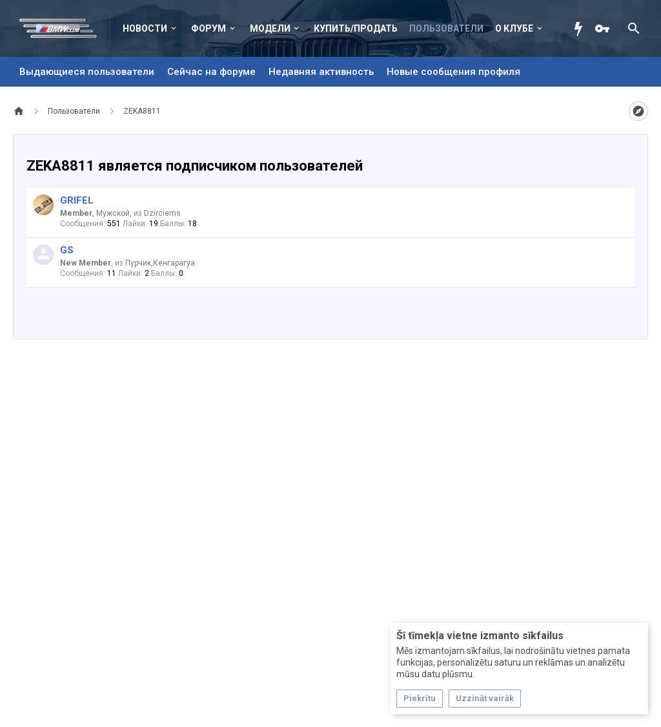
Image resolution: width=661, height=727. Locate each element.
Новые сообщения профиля (453, 72)
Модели (270, 28)
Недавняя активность (321, 72)
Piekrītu (419, 698)
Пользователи (446, 28)
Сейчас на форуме (211, 72)
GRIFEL (77, 200)
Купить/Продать (356, 28)
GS (67, 250)
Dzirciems (162, 213)
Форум (208, 28)
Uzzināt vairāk (485, 698)
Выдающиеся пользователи (86, 72)
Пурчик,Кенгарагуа (160, 263)
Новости (145, 28)
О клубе (514, 28)
